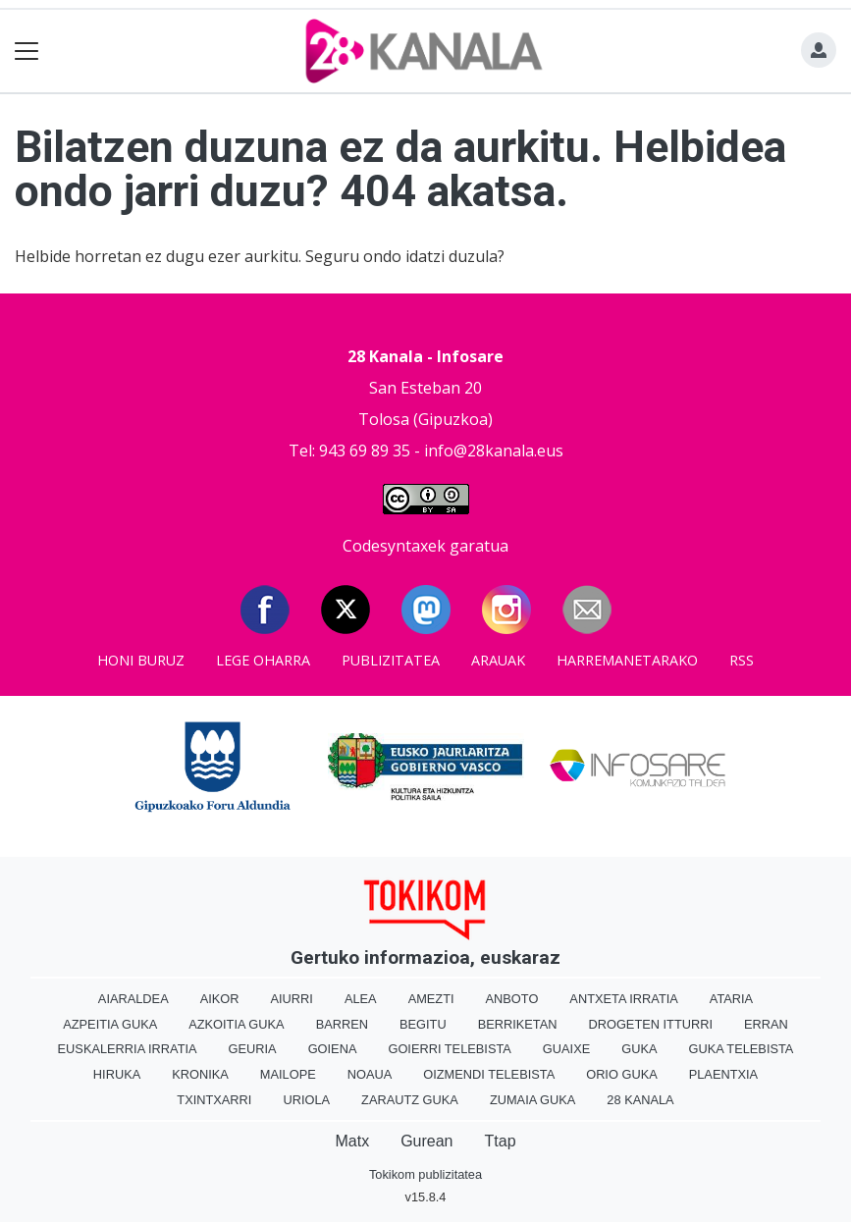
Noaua (370, 1074)
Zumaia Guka (532, 1099)
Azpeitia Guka (110, 1024)
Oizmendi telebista (489, 1074)
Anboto (512, 998)
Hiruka (116, 1074)
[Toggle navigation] (27, 51)
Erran (766, 1024)
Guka (639, 1048)
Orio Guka (622, 1074)
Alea (361, 998)
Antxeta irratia (623, 998)
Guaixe (566, 1048)
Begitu (423, 1024)
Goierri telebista (449, 1048)
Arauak (498, 660)
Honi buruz (141, 660)
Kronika (200, 1074)
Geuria (253, 1048)
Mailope (288, 1074)
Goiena (332, 1048)
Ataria (731, 998)
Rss (741, 660)
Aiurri (292, 998)
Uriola (306, 1099)
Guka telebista (740, 1048)
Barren (342, 1024)
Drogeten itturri (650, 1024)
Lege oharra (263, 660)
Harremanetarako (627, 660)
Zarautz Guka (409, 1099)
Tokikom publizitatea (425, 1174)
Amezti (431, 998)
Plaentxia (723, 1074)
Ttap (500, 1141)
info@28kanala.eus (493, 450)
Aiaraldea (133, 998)
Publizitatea (391, 660)
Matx (352, 1141)
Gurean (426, 1141)
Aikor (219, 998)
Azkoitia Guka (236, 1024)
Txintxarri (214, 1099)
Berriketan (518, 1024)
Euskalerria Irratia (127, 1048)
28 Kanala (640, 1099)
